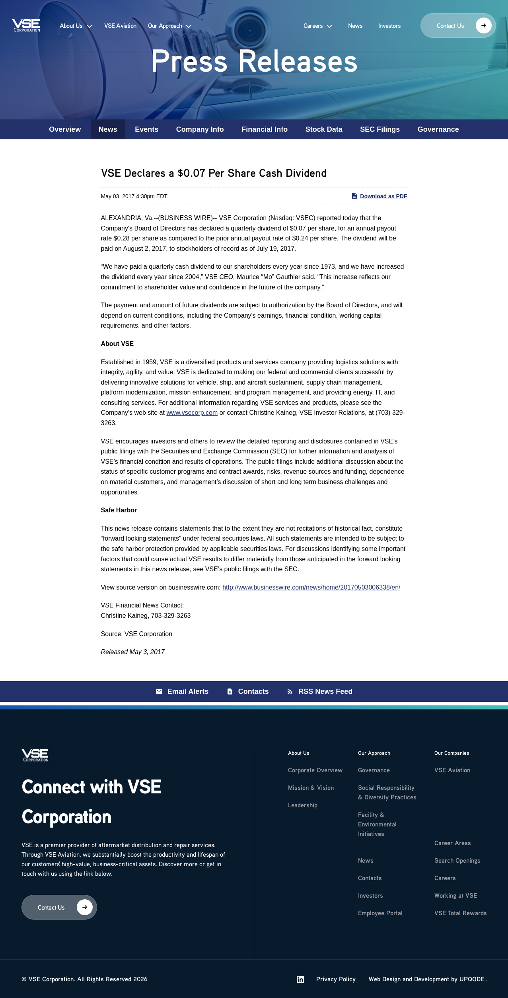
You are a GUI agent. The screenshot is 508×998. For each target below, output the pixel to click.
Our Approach (165, 21)
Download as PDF (379, 195)
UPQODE (471, 979)
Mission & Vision (311, 784)
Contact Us (464, 21)
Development (431, 979)
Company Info (200, 129)
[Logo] (35, 757)
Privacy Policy (336, 979)
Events (146, 129)
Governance (438, 129)
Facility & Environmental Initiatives (377, 820)
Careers (313, 21)
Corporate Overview (315, 766)
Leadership (302, 801)
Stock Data (324, 129)
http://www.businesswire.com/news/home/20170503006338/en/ (311, 587)
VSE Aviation (120, 21)
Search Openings (457, 857)
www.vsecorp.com (192, 412)
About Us (71, 21)
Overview (65, 129)
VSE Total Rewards (460, 909)
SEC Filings (380, 129)
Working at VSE (455, 892)
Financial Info (264, 129)
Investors (389, 21)
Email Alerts (187, 691)
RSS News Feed (325, 691)
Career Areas (452, 839)
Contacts (253, 691)
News (355, 21)
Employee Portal (380, 909)
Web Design (385, 979)
